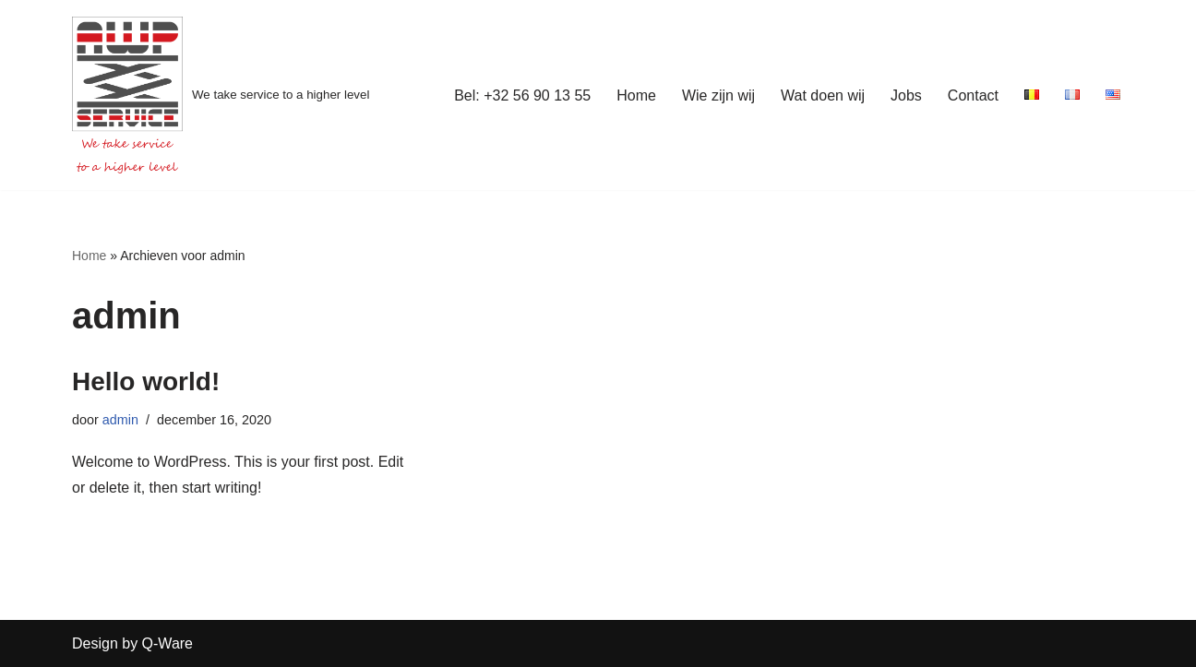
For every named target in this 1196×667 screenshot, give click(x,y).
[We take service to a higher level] (220, 95)
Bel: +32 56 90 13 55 (522, 95)
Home (636, 95)
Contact (973, 95)
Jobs (906, 95)
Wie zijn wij (718, 95)
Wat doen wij (823, 95)
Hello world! (146, 381)
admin (120, 419)
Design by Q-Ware (132, 643)
